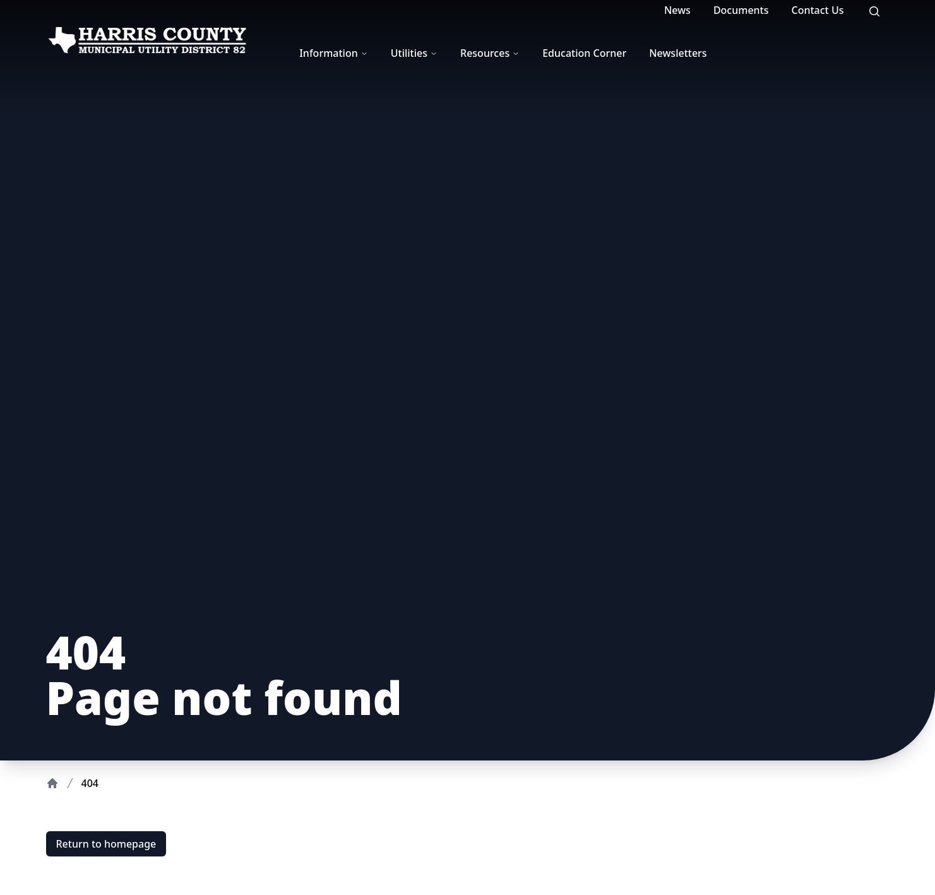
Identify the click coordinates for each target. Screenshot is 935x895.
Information (333, 53)
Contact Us (818, 10)
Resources (490, 53)
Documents (741, 10)
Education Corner (584, 53)
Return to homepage (106, 844)
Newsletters (677, 53)
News (677, 10)
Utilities (414, 53)
